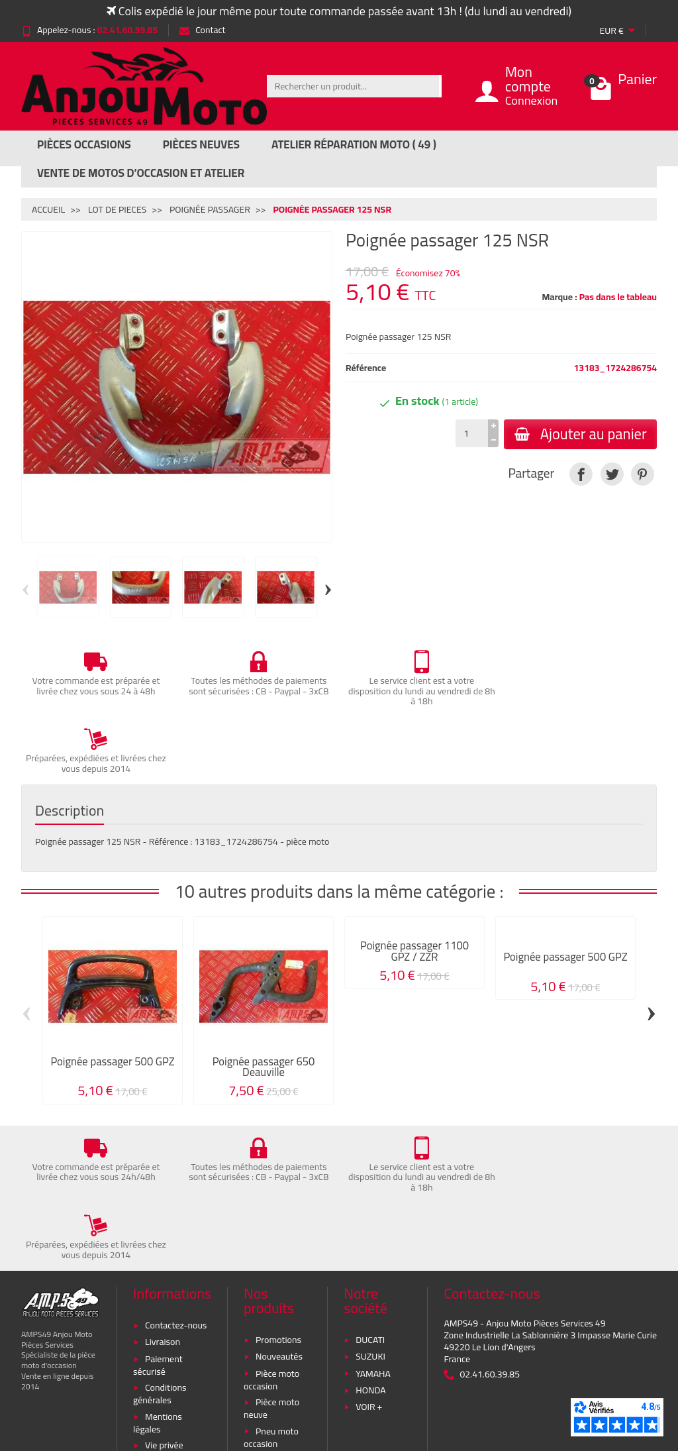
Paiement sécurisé (158, 1230)
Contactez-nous (176, 1190)
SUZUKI (370, 1221)
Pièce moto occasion (271, 1245)
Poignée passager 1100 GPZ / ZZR (414, 884)
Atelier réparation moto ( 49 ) (353, 144)
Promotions (278, 1204)
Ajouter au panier (580, 434)
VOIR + (369, 1272)
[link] (581, 474)
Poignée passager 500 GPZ (112, 993)
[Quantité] (471, 433)
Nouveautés (279, 1221)
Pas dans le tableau (618, 296)
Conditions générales (159, 1259)
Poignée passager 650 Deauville (264, 999)
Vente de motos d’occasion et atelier (140, 173)
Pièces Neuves (201, 144)
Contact (202, 29)
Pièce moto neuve (271, 1274)
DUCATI (370, 1204)
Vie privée (164, 1310)
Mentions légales (157, 1288)
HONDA (370, 1254)
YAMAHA (373, 1238)
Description (69, 743)
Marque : (559, 297)
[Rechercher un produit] (353, 86)
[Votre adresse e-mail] (311, 1362)
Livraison (162, 1207)
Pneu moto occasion (271, 1302)
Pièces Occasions (84, 144)
